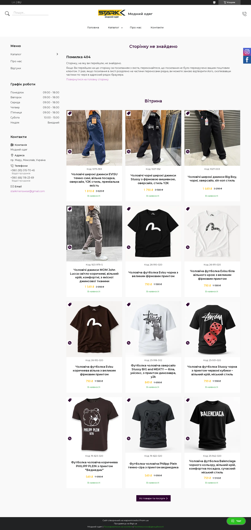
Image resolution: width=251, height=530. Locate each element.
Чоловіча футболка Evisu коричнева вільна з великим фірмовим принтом (94, 370)
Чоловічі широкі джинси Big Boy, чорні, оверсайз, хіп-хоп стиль (212, 178)
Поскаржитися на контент (118, 526)
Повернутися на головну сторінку (87, 79)
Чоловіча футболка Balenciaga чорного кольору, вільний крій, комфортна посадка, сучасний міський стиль (212, 466)
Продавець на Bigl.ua (125, 523)
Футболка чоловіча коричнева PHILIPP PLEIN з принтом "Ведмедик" (94, 466)
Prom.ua (144, 520)
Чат (236, 521)
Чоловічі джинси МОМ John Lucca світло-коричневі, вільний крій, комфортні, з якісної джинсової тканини (94, 275)
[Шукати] (7, 14)
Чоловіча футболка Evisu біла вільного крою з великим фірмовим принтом (212, 274)
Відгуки (15, 68)
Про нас (136, 27)
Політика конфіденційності (149, 526)
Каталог (113, 27)
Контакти (157, 27)
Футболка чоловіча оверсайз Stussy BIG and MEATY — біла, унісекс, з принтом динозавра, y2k (153, 371)
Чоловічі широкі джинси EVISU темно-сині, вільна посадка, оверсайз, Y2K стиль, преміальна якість (94, 180)
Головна (93, 27)
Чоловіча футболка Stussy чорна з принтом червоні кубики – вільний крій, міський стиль (212, 370)
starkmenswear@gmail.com (27, 191)
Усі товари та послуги (152, 498)
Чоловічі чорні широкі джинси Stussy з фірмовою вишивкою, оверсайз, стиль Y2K (153, 179)
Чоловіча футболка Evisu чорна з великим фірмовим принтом (153, 274)
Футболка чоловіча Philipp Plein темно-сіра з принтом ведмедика (153, 465)
